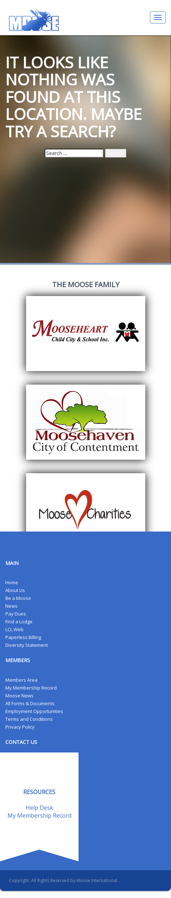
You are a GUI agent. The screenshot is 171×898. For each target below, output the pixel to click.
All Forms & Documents (30, 703)
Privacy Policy (20, 727)
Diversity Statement (26, 645)
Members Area (21, 680)
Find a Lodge (18, 621)
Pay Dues (15, 614)
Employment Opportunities (34, 711)
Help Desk (39, 808)
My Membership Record (31, 688)
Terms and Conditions (29, 719)
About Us (15, 590)
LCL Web (14, 629)
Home (11, 582)
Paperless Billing (23, 637)
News (11, 606)
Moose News (19, 695)
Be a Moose (18, 598)
